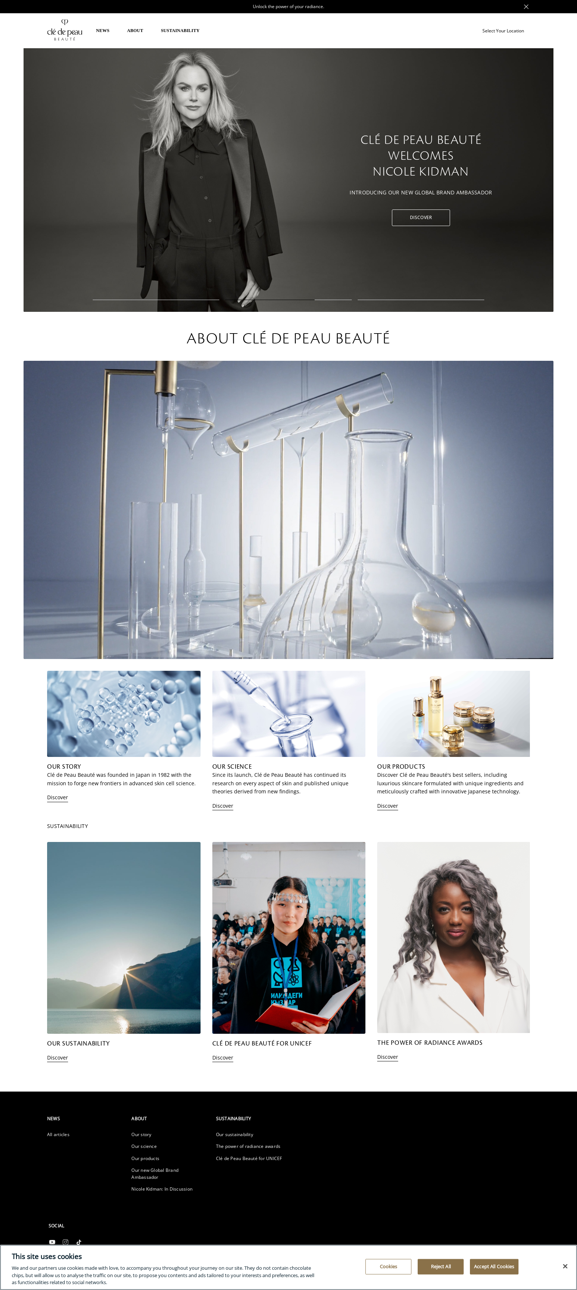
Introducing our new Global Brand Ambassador (421, 191)
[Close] (565, 1266)
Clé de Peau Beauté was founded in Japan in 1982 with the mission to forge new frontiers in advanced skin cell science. (121, 778)
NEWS (102, 30)
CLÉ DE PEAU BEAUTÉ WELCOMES (421, 157)
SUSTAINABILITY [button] (180, 30)
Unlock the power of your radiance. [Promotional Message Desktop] (288, 6)
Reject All (441, 1266)
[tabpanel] (288, 179)
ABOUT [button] (135, 30)
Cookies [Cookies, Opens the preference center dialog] (388, 1266)
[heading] (83, 1118)
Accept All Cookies (494, 1266)
